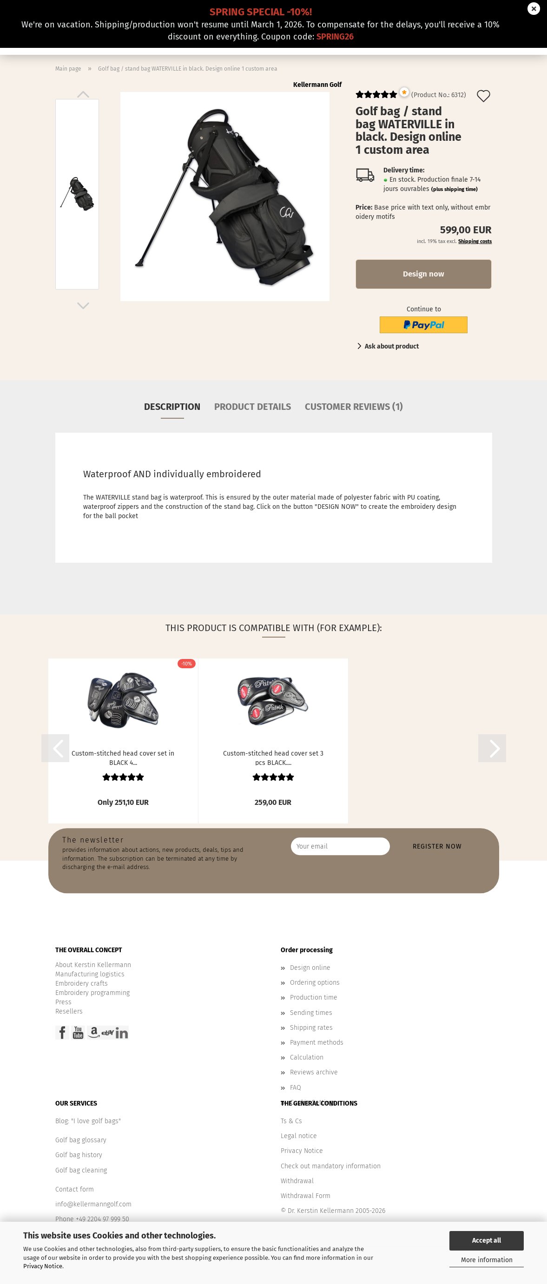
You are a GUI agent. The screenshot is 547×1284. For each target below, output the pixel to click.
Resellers (69, 1011)
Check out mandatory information (331, 1166)
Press (63, 1002)
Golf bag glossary (80, 1140)
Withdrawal (297, 1181)
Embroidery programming (92, 993)
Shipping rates (311, 1028)
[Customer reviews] (376, 98)
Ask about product (392, 346)
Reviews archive (314, 1072)
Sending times (311, 1013)
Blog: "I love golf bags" (88, 1121)
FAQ (295, 1088)
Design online (310, 968)
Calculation (306, 1057)
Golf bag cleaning (81, 1170)
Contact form (74, 1189)
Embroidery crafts (81, 984)
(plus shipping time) (454, 189)
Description (172, 406)
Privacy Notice (42, 1266)
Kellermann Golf (317, 85)
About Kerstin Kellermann (93, 965)
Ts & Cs (291, 1121)
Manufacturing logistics (90, 974)
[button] (83, 94)
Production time (313, 997)
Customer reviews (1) (354, 406)
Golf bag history (78, 1155)
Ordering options (315, 983)
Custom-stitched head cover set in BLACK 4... (123, 757)
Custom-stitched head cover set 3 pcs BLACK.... (273, 757)
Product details (252, 406)
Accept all (486, 1240)
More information (487, 1260)
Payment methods (316, 1043)
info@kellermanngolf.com (93, 1204)
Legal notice (299, 1136)
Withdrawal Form (305, 1196)
